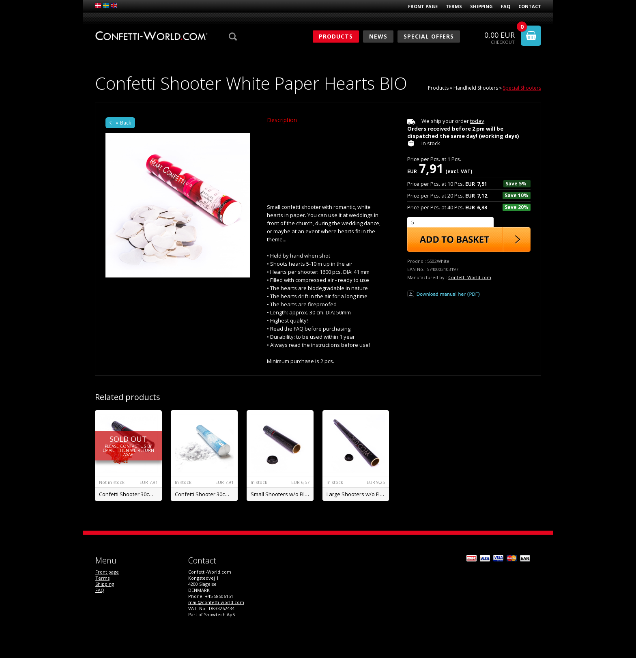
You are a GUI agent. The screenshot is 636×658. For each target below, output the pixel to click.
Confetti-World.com (469, 277)
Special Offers (429, 36)
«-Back (123, 122)
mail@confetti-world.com (216, 602)
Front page (423, 6)
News (378, 36)
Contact (529, 6)
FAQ (505, 6)
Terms (454, 6)
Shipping (481, 6)
